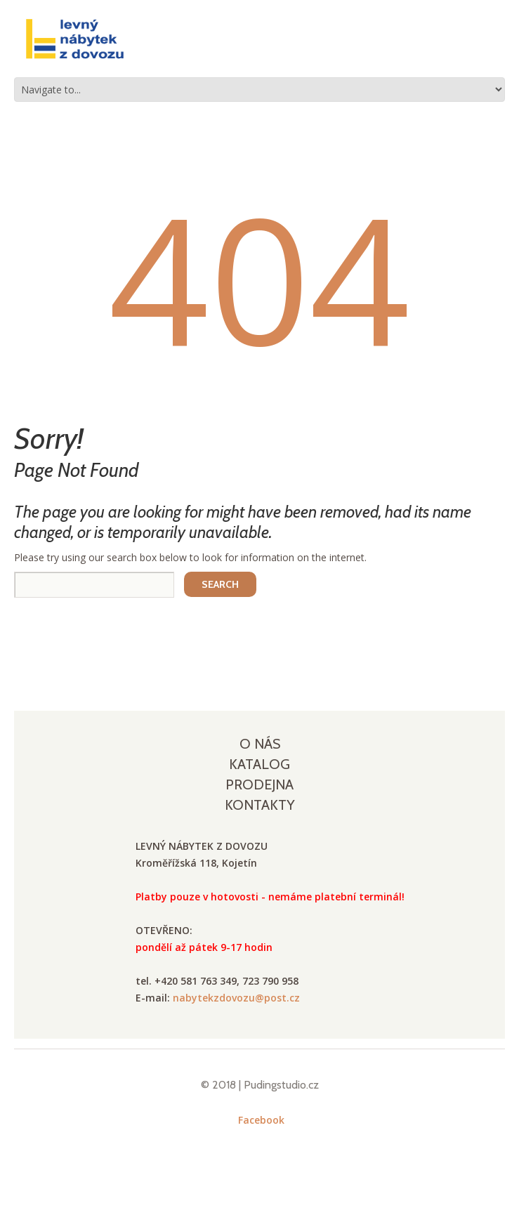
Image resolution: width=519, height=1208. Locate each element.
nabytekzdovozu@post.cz (236, 997)
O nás (259, 743)
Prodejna (259, 784)
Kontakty (260, 804)
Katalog (259, 764)
